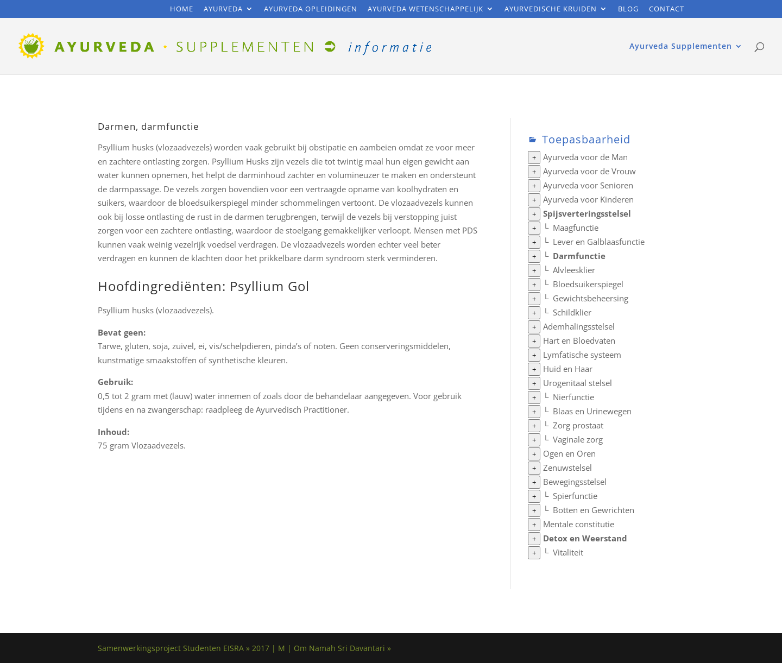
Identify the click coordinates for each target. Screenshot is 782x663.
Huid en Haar (567, 368)
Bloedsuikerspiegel (588, 284)
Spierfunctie (575, 495)
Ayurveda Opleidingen (310, 9)
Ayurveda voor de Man (585, 156)
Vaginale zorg (578, 439)
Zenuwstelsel (567, 467)
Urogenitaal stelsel (577, 382)
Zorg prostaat (578, 425)
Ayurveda (223, 9)
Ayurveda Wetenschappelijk (425, 9)
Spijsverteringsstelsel (587, 213)
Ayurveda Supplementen (680, 46)
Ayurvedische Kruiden (550, 9)
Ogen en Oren (569, 453)
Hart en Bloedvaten (579, 340)
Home (181, 9)
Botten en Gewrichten (593, 509)
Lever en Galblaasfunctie (599, 241)
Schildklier (572, 312)
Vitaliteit (568, 552)
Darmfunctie (579, 255)
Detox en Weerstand (585, 538)
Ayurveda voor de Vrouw (589, 171)
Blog (628, 9)
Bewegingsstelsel (575, 481)
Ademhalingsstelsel (579, 326)
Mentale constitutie (578, 524)
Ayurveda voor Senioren (588, 185)
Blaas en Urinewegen (592, 411)
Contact (666, 9)
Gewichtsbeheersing (590, 298)
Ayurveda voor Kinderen (588, 199)
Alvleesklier (574, 269)
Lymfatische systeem (582, 354)
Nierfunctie (573, 397)
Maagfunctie (575, 227)
